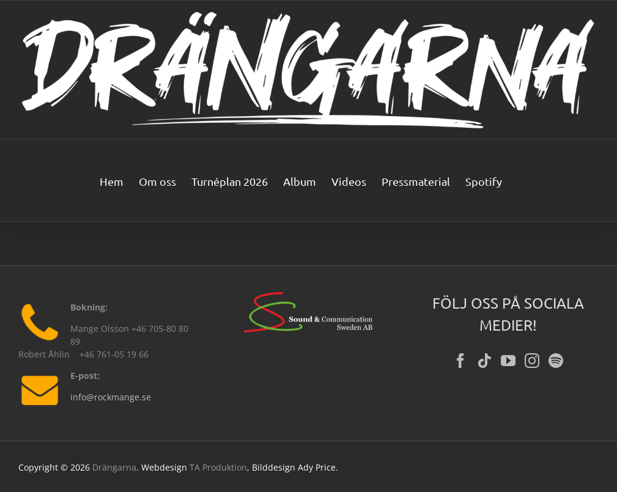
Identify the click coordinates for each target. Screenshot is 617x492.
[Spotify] (556, 360)
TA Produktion (218, 467)
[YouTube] (508, 360)
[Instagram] (532, 360)
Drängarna (114, 467)
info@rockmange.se (110, 397)
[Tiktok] (484, 360)
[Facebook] (460, 360)
